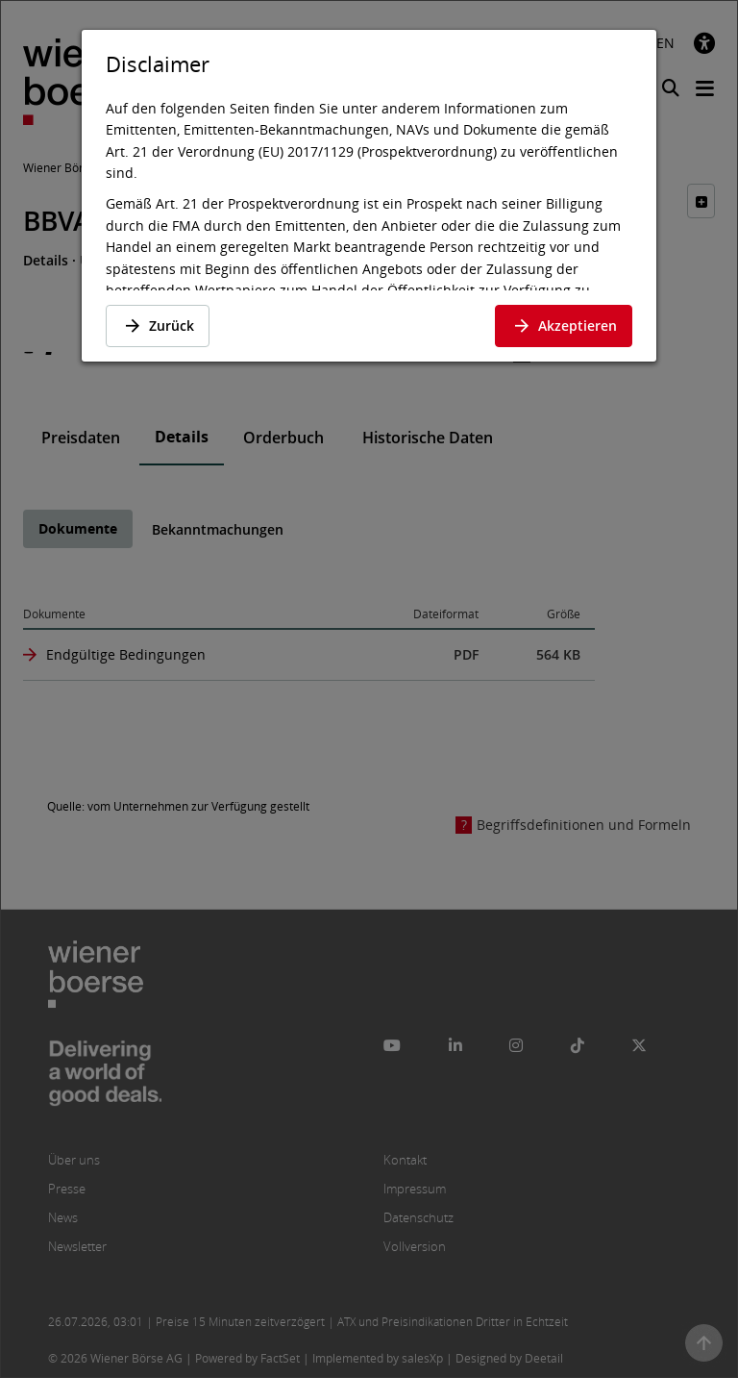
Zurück (157, 325)
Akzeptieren (563, 325)
